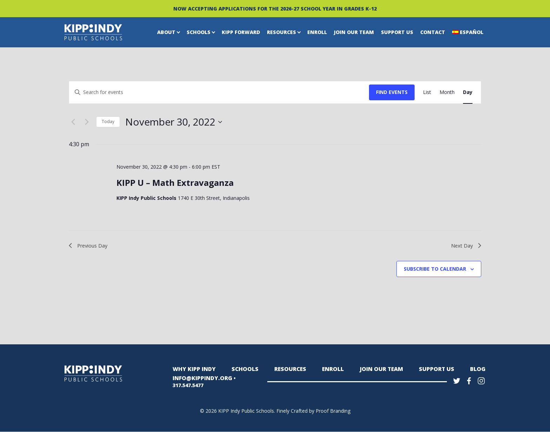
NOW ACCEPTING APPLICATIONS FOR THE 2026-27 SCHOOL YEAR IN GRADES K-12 (275, 8)
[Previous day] (73, 122)
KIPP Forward (241, 32)
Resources (281, 32)
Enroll (317, 32)
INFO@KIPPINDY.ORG (199, 382)
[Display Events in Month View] (447, 92)
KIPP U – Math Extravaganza (175, 182)
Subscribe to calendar (435, 270)
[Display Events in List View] (427, 92)
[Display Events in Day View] (467, 92)
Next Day (465, 246)
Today (108, 121)
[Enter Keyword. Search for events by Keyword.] (219, 92)
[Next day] (86, 122)
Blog (478, 370)
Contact (432, 32)
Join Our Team (354, 32)
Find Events (392, 92)
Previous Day (90, 246)
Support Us (397, 32)
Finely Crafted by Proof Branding (313, 411)
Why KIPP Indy (192, 370)
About (166, 32)
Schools (198, 32)
